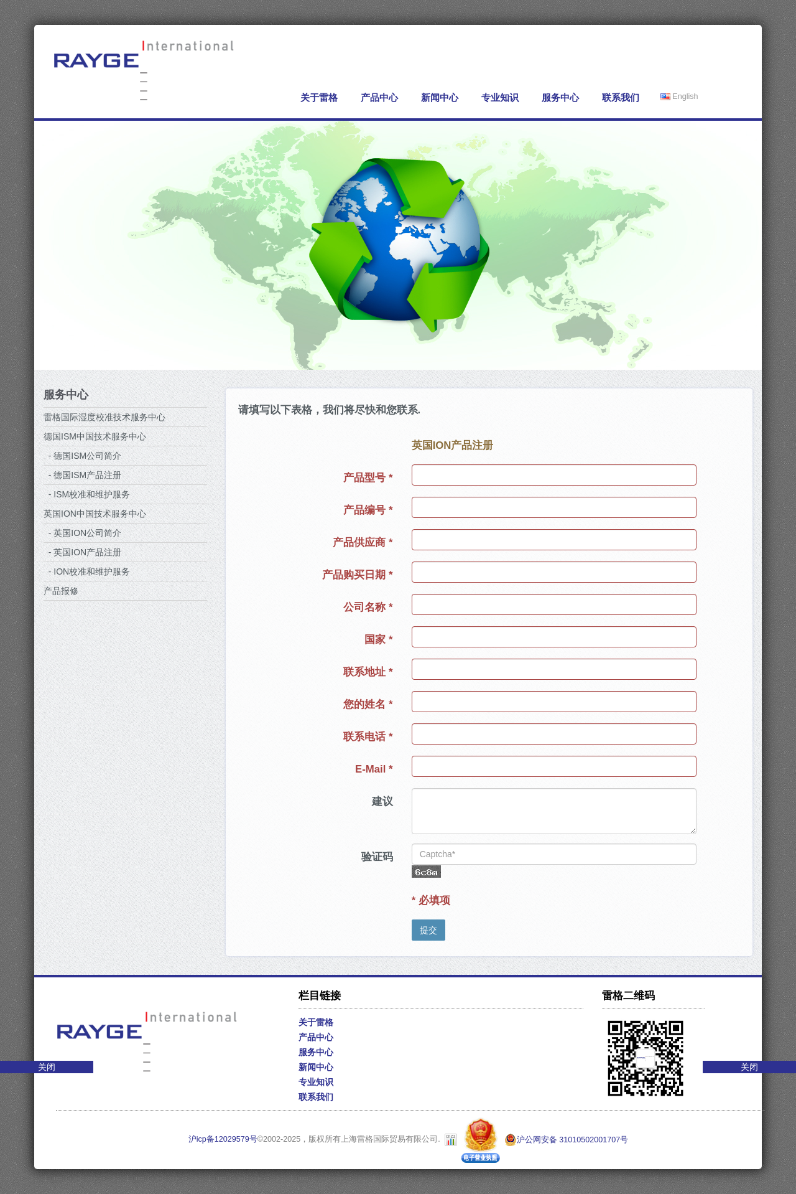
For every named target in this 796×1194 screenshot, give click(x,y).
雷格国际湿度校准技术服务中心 (104, 417)
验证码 (377, 857)
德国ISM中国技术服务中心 (95, 436)
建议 (382, 801)
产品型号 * (367, 478)
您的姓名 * (367, 704)
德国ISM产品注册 (87, 475)
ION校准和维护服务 (91, 571)
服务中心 (560, 97)
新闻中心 (439, 97)
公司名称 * (367, 607)
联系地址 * (367, 672)
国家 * (378, 640)
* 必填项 (431, 900)
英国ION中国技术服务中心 (95, 514)
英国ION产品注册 (87, 552)
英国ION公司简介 (87, 533)
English (679, 96)
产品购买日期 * (357, 575)
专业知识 (500, 97)
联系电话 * (367, 737)
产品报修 (61, 591)
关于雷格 (319, 97)
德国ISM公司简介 (87, 456)
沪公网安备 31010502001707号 (566, 1139)
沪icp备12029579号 (222, 1139)
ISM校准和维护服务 (91, 494)
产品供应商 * (362, 542)
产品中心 (379, 97)
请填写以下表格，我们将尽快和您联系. (329, 410)
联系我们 (620, 97)
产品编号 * (367, 510)
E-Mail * (374, 769)
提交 (428, 930)
